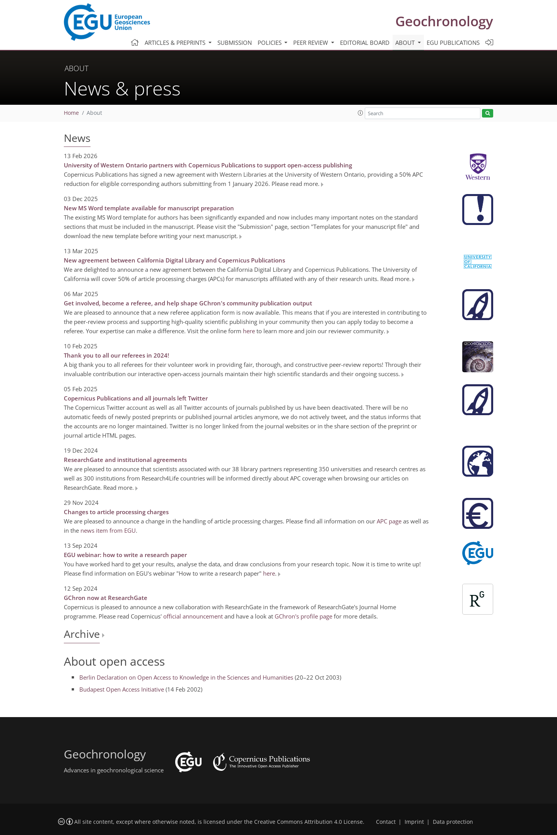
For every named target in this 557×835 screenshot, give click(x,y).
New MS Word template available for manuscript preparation (149, 208)
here (249, 331)
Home (71, 112)
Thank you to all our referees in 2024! (116, 355)
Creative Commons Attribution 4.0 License (308, 821)
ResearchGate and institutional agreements (125, 460)
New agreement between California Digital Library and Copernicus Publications (174, 260)
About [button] (405, 42)
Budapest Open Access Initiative (121, 689)
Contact (386, 821)
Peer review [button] (311, 42)
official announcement (193, 616)
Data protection (453, 821)
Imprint (414, 821)
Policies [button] (270, 42)
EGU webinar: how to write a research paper (125, 555)
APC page (389, 521)
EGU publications (453, 42)
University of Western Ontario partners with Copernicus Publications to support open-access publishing (208, 165)
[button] (360, 112)
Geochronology (444, 21)
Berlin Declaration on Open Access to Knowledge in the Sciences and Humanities (186, 677)
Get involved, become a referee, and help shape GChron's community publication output (188, 303)
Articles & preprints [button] (176, 42)
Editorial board (365, 42)
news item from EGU (108, 530)
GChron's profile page (303, 616)
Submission (234, 42)
